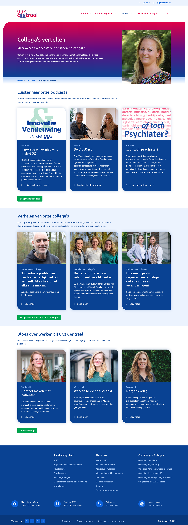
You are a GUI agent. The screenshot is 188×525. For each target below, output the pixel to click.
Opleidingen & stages (146, 13)
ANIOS (56, 460)
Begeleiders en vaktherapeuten (68, 464)
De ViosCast (83, 149)
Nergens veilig (137, 391)
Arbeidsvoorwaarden (105, 469)
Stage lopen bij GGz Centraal (151, 482)
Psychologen (60, 473)
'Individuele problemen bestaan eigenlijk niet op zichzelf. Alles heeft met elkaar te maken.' (39, 279)
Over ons (124, 13)
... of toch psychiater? (142, 149)
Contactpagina (155, 505)
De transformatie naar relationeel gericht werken (93, 275)
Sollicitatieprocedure (105, 464)
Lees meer (30, 304)
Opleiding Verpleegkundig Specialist (155, 477)
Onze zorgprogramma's (107, 490)
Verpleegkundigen (62, 477)
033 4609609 (112, 505)
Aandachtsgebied (104, 13)
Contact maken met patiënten (36, 393)
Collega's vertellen (104, 482)
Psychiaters (59, 469)
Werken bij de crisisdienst (93, 391)
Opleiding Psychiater (147, 460)
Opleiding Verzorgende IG (150, 473)
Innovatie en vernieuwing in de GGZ (39, 151)
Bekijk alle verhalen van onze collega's (39, 317)
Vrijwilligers (59, 486)
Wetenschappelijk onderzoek (109, 473)
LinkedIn (27, 521)
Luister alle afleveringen (37, 185)
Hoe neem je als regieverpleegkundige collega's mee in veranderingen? (142, 279)
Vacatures (85, 13)
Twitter (32, 521)
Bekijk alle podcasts (30, 198)
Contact (99, 486)
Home (20, 81)
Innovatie (100, 477)
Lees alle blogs (27, 430)
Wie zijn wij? (101, 460)
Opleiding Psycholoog (148, 464)
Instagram (43, 521)
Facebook (38, 521)
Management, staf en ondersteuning (70, 482)
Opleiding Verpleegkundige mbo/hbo (155, 469)
